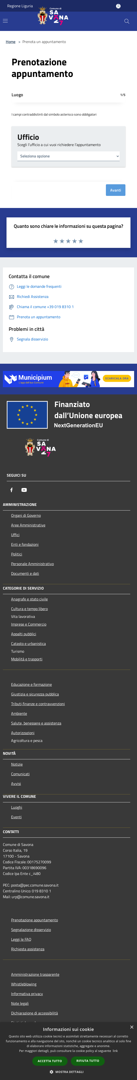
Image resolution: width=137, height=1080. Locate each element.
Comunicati (20, 774)
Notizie (17, 764)
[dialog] (68, 1051)
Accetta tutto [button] (50, 1061)
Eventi (16, 817)
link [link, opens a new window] (115, 1051)
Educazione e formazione (31, 684)
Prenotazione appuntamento (34, 920)
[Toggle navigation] (5, 21)
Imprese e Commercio (28, 624)
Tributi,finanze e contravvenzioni (38, 704)
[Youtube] (24, 490)
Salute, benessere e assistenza (36, 723)
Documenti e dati (25, 573)
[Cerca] (127, 21)
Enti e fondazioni (25, 544)
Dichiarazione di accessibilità (34, 1013)
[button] (68, 1071)
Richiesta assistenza (27, 949)
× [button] (131, 1027)
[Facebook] (11, 490)
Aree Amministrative (28, 525)
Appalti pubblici (23, 634)
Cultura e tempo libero (29, 609)
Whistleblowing (23, 984)
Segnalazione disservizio (31, 929)
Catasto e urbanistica (28, 643)
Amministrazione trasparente (35, 974)
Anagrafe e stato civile (29, 599)
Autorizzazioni (22, 733)
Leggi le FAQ (21, 939)
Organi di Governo (26, 515)
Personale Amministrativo (32, 564)
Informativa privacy (27, 994)
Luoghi (16, 807)
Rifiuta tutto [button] (87, 1061)
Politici (16, 554)
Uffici (15, 535)
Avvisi (16, 783)
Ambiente (19, 713)
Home (10, 41)
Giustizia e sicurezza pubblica (35, 694)
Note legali (20, 1003)
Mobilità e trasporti (26, 659)
